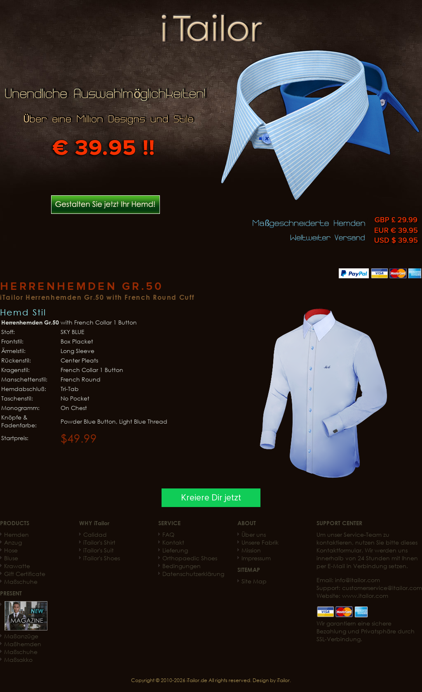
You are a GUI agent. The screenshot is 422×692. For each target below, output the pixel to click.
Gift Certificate (24, 574)
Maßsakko (18, 660)
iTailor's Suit (98, 550)
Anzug (13, 542)
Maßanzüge (21, 636)
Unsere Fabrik (260, 542)
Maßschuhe (21, 581)
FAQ (168, 534)
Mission (251, 550)
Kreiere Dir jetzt (211, 498)
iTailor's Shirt (99, 542)
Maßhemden (22, 644)
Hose (11, 550)
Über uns (253, 534)
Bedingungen (181, 566)
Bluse (11, 558)
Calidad (95, 534)
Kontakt (173, 542)
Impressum (256, 558)
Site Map (254, 581)
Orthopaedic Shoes (189, 558)
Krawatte (17, 566)
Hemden (16, 534)
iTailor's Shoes (101, 558)
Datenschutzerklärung (193, 574)
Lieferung (175, 550)
